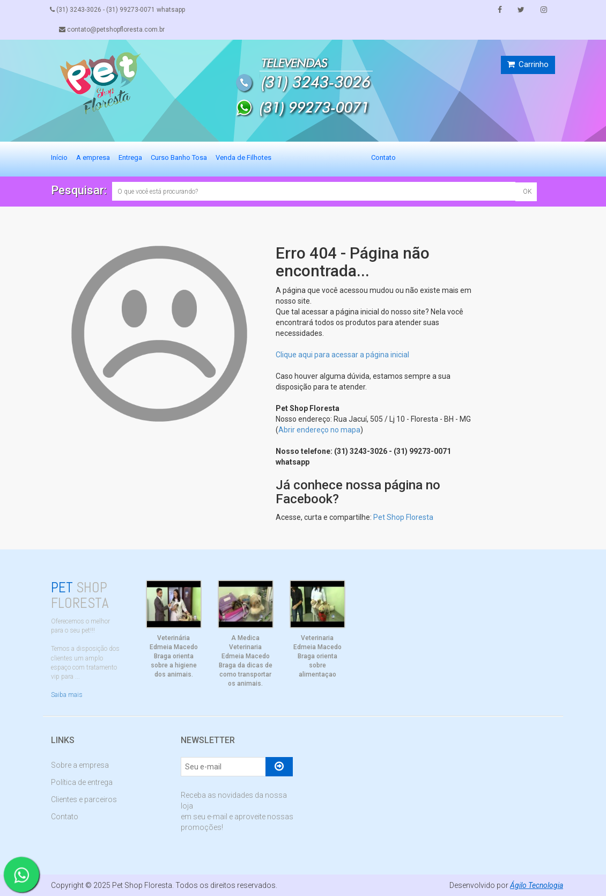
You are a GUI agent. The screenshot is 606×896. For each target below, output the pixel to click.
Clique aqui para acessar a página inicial (342, 354)
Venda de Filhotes (243, 157)
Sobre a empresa (80, 765)
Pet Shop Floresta (403, 517)
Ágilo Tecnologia (536, 885)
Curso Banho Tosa (179, 157)
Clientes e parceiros (84, 799)
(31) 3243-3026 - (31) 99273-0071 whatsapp (118, 9)
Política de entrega (82, 782)
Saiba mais (67, 695)
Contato (383, 157)
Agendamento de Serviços (321, 157)
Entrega (130, 157)
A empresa (93, 157)
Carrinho (528, 64)
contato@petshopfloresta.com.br (113, 29)
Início (59, 157)
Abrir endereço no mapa (319, 429)
